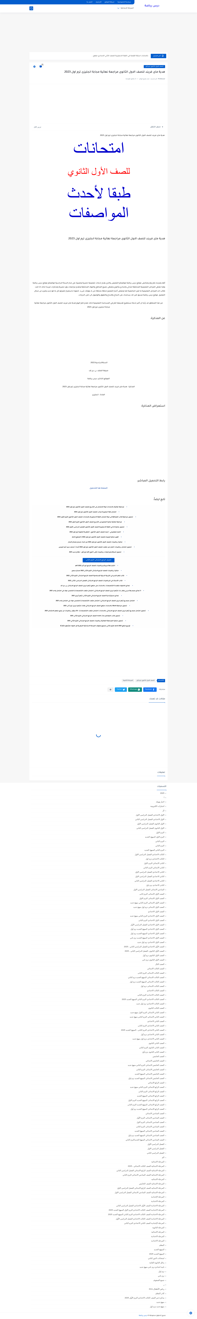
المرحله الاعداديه (157, 1241)
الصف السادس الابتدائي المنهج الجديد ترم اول (146, 1135)
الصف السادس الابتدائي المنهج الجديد (149, 1131)
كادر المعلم (160, 1293)
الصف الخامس (158, 1056)
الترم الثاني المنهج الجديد (154, 850)
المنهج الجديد (159, 1249)
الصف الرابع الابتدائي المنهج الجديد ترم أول (147, 1109)
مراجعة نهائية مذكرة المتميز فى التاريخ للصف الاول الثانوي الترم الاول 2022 (95, 522)
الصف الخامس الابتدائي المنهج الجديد (149, 1074)
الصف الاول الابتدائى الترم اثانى (151, 894)
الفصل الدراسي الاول (155, 1148)
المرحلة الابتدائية (127, 8)
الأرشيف (98, 2)
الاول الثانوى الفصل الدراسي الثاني (150, 828)
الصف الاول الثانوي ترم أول (154, 66)
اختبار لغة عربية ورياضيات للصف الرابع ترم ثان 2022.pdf (95, 566)
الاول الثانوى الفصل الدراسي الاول (150, 824)
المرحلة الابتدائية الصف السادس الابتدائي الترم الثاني (143, 1175)
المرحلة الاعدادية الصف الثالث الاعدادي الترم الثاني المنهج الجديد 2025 (136, 1214)
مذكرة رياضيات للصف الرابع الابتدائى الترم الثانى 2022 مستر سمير (95, 571)
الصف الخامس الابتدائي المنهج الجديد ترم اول (146, 1078)
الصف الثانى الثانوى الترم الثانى (151, 1047)
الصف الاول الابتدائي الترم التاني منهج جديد (147, 903)
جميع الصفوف (158, 1280)
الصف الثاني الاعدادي (155, 1021)
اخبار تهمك (160, 802)
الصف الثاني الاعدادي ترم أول (152, 1034)
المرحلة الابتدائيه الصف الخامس (151, 1184)
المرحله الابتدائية (157, 1232)
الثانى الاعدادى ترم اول (155, 885)
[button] (150, 689)
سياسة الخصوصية (124, 2)
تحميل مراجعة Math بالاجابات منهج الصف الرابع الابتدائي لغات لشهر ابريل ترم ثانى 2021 (95, 606)
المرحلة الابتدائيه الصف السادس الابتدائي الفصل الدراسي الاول (139, 1192)
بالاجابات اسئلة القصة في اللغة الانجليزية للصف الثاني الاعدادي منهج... (120, 56)
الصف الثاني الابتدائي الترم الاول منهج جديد (147, 1012)
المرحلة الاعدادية (157, 1201)
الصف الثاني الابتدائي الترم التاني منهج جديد (147, 1017)
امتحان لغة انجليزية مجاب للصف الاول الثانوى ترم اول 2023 (95, 512)
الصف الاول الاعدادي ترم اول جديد (150, 942)
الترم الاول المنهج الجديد (154, 837)
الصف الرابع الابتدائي (156, 1083)
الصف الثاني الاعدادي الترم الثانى (151, 1026)
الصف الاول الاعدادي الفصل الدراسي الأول (147, 925)
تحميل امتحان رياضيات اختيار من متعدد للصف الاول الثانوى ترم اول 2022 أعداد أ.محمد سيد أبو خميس (95, 547)
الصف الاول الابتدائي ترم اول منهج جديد (148, 907)
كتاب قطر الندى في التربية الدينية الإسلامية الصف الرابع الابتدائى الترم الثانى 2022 (95, 576)
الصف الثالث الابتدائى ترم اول (152, 986)
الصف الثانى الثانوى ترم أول (153, 1052)
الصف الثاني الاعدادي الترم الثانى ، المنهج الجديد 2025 (142, 1030)
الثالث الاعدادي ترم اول (155, 859)
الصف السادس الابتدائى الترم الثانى (150, 1126)
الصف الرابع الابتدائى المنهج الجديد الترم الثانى (146, 1105)
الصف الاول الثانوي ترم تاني (153, 960)
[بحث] (31, 8)
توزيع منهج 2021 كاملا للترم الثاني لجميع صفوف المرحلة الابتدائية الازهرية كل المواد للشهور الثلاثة (95, 626)
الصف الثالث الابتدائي (155, 968)
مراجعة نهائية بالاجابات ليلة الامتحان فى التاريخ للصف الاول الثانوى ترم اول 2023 (95, 507)
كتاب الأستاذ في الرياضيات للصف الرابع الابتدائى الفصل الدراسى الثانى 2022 (95, 581)
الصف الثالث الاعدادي (155, 990)
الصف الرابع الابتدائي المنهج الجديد (150, 1096)
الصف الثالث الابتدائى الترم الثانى (151, 973)
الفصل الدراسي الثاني (155, 1153)
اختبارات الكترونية (157, 806)
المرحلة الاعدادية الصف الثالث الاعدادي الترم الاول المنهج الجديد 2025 (136, 1210)
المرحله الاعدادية (157, 1236)
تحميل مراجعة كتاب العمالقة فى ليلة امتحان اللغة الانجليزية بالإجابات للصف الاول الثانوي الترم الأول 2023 (95, 517)
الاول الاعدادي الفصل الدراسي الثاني (149, 819)
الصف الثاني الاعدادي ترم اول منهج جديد (148, 1039)
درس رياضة (152, 6)
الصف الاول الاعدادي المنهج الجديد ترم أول (147, 929)
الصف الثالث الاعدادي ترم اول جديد (150, 1004)
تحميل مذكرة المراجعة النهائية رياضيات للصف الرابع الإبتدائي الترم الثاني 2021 (95, 621)
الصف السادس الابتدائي (155, 1113)
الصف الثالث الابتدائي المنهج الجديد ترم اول (147, 982)
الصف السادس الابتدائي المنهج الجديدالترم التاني (145, 1140)
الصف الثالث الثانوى (156, 1008)
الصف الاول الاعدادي (156, 911)
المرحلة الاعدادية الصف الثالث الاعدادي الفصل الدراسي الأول (140, 1219)
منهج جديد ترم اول (157, 1306)
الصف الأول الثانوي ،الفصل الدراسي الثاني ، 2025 (144, 951)
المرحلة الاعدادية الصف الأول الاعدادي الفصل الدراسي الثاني (140, 1205)
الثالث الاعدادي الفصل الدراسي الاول (149, 854)
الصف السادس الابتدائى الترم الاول (150, 1122)
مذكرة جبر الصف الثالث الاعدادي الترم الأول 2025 (144, 1298)
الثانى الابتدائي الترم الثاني (153, 867)
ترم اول (161, 1271)
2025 (162, 793)
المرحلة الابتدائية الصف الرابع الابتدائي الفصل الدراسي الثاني (140, 1170)
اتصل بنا (89, 2)
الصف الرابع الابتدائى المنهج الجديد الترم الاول (146, 1100)
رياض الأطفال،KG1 (156, 1289)
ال (163, 810)
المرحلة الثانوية (128, 680)
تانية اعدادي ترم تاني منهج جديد (152, 1267)
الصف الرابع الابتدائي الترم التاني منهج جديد (147, 1087)
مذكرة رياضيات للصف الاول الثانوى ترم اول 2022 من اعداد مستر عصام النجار (95, 542)
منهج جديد (160, 1302)
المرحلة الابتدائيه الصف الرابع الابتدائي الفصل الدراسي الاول (140, 1188)
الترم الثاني (159, 846)
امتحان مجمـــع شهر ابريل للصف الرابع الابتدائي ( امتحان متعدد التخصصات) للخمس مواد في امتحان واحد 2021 (95, 601)
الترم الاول (160, 832)
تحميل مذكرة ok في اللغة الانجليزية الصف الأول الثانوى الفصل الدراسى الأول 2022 (95, 527)
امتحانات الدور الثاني (156, 1258)
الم (163, 1157)
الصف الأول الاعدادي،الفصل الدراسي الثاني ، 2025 (144, 947)
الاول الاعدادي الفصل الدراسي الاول (150, 815)
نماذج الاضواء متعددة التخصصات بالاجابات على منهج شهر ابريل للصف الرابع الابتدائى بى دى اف (95, 586)
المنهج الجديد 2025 (156, 1254)
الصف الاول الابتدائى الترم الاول (151, 898)
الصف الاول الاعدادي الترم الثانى (151, 920)
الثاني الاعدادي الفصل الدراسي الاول (149, 876)
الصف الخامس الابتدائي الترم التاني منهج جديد (146, 1065)
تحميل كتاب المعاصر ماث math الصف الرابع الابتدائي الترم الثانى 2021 (95, 616)
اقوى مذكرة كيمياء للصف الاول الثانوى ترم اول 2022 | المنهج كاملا (95, 537)
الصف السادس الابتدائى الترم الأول (150, 1118)
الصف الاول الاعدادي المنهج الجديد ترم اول (147, 933)
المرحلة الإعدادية (157, 1197)
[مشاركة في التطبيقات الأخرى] (110, 689)
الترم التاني (159, 841)
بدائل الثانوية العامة (156, 1263)
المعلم (161, 1245)
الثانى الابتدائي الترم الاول (154, 863)
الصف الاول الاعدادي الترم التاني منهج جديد (147, 916)
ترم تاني (161, 1276)
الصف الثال (159, 964)
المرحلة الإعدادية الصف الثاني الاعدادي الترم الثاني (144, 1223)
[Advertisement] (98, 32)
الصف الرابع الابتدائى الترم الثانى (98, 560)
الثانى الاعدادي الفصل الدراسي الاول (149, 872)
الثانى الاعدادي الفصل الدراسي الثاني (149, 881)
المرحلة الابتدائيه (157, 1179)
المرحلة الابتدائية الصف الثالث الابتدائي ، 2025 (146, 1166)
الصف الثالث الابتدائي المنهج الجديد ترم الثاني (146, 977)
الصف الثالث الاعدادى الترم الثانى (150, 995)
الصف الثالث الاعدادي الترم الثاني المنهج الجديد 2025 (143, 999)
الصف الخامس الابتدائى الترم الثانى (150, 1069)
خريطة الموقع (109, 2)
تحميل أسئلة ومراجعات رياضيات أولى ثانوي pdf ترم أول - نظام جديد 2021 (95, 552)
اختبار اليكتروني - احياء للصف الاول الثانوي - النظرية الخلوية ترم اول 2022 (95, 532)
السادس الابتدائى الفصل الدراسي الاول (148, 889)
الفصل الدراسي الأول (155, 1144)
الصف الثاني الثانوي (156, 1043)
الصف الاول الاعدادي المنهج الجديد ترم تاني (147, 938)
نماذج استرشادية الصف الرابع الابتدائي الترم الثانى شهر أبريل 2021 (95, 596)
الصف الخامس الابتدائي (155, 1061)
